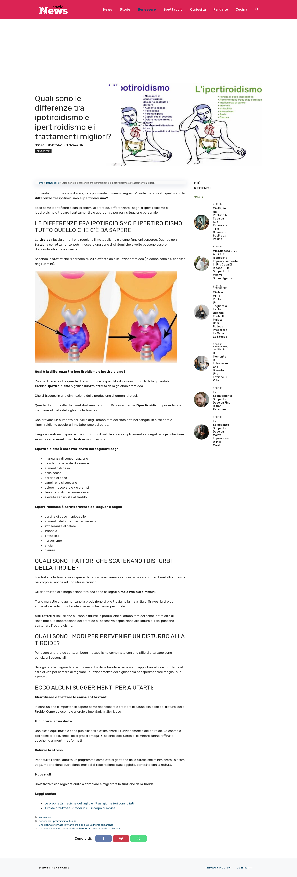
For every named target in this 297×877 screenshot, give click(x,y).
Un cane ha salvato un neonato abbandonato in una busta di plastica (79, 828)
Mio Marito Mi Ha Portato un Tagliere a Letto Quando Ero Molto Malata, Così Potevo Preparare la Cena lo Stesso (220, 314)
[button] (256, 9)
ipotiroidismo (60, 821)
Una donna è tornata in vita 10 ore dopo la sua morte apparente (76, 824)
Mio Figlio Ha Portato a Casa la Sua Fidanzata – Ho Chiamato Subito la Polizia (220, 224)
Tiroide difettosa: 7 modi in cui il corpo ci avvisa (80, 808)
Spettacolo (173, 9)
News (107, 9)
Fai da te (220, 9)
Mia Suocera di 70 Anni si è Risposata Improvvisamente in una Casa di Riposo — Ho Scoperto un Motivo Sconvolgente (225, 264)
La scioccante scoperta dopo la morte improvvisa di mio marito (221, 433)
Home (40, 182)
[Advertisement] (148, 47)
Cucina (241, 9)
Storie (125, 9)
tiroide (73, 821)
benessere (45, 821)
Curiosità (198, 9)
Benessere (147, 9)
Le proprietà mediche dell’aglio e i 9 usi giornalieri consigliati (89, 803)
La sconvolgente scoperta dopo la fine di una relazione (223, 401)
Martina (39, 145)
